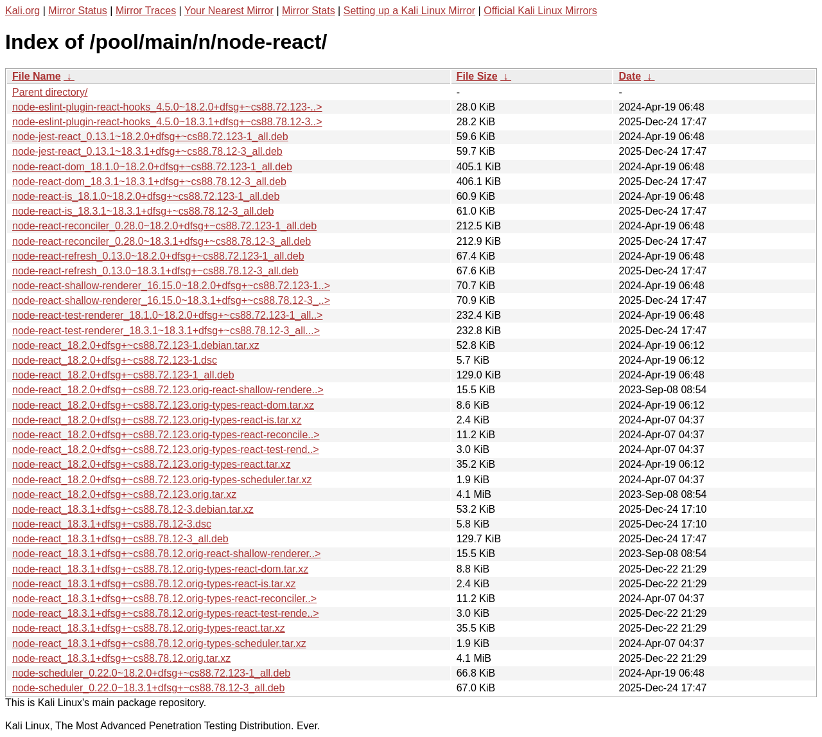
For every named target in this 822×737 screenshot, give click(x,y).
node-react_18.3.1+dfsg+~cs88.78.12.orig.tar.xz (121, 658)
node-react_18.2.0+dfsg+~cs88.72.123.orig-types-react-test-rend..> (165, 449)
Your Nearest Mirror (229, 10)
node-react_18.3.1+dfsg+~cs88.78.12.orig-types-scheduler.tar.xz (159, 643)
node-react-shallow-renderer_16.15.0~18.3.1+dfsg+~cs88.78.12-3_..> (171, 300)
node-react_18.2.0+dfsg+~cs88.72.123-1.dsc (114, 360)
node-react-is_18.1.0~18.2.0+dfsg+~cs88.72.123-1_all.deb (145, 196)
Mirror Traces (146, 10)
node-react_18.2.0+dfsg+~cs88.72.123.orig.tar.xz (124, 494)
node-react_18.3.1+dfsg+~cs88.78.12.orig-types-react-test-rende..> (165, 613)
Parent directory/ (49, 92)
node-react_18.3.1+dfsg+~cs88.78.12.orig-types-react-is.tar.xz (154, 583)
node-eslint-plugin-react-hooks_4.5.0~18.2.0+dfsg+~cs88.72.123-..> (167, 107)
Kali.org (22, 10)
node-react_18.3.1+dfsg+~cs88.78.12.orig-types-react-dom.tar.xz (160, 569)
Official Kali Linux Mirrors (540, 10)
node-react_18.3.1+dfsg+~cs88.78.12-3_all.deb (120, 538)
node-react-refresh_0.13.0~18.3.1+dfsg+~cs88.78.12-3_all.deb (155, 270)
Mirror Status (77, 10)
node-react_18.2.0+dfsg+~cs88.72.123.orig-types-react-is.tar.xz (156, 419)
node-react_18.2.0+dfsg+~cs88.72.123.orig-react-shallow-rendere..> (168, 389)
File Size (477, 76)
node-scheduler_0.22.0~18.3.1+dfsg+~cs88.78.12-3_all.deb (148, 687)
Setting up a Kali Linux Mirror (409, 10)
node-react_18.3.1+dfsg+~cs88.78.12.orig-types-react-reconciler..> (164, 598)
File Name (36, 76)
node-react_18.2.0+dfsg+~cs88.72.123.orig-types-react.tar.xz (151, 464)
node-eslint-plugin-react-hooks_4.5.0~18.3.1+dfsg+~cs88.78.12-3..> (167, 121)
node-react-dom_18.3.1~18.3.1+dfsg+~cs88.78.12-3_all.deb (149, 181)
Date (629, 76)
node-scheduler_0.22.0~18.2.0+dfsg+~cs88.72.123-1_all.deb (151, 673)
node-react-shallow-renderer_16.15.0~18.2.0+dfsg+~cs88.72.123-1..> (171, 285)
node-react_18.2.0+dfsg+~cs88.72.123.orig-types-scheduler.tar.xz (162, 479)
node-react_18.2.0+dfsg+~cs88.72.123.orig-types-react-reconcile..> (166, 434)
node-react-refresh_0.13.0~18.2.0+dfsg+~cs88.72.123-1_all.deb (158, 256)
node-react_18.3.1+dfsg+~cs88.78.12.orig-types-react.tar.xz (148, 628)
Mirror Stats (308, 10)
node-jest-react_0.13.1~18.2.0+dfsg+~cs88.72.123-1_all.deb (150, 136)
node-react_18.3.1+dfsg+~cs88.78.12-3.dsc (111, 524)
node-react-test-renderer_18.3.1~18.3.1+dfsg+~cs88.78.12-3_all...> (166, 330)
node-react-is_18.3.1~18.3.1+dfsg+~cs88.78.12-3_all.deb (143, 211)
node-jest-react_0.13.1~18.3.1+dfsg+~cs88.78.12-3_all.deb (147, 151)
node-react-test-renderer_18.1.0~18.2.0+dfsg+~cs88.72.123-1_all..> (167, 315)
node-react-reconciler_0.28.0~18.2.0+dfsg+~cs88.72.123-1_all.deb (164, 225)
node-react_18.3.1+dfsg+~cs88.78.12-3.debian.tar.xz (133, 509)
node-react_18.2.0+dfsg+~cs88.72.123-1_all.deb (123, 374)
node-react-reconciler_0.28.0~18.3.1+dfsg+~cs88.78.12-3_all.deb (161, 241)
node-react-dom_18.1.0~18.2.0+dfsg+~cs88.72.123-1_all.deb (152, 166)
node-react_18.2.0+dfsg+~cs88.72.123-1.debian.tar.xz (135, 345)
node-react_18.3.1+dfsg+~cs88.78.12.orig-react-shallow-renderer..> (166, 553)
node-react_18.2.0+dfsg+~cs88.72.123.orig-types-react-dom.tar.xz (163, 405)
